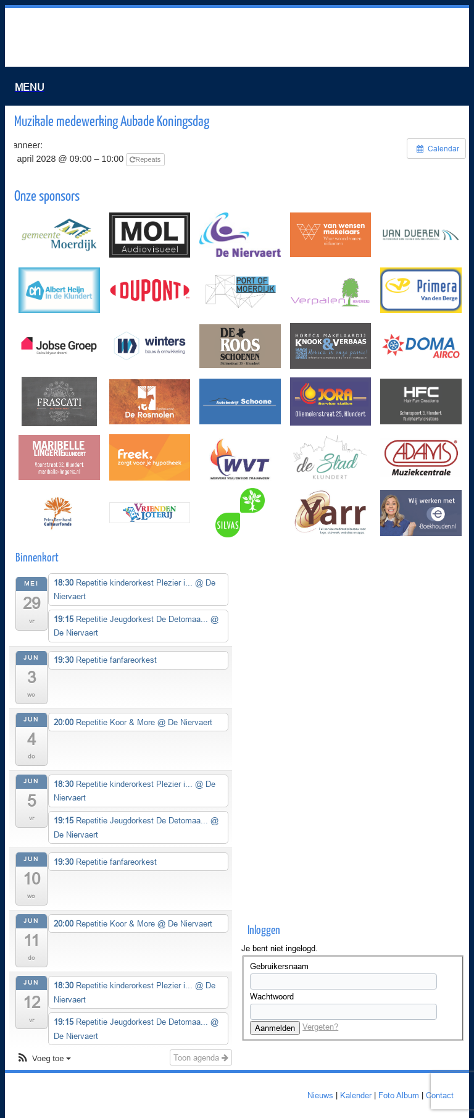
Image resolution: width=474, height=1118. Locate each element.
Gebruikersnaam (279, 966)
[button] (43, 1059)
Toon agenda (200, 1057)
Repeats (146, 159)
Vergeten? (320, 1027)
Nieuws (320, 1095)
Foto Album (398, 1095)
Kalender (356, 1095)
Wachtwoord (272, 996)
